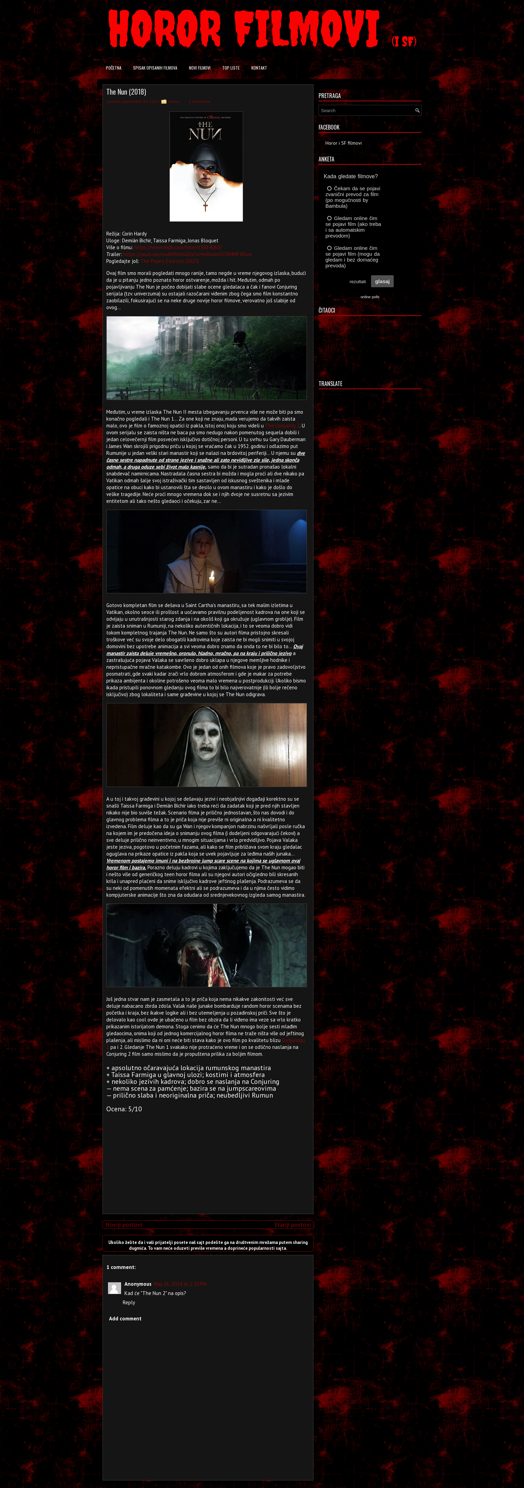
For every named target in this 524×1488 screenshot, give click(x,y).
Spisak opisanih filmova (155, 68)
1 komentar (199, 101)
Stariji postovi (292, 1225)
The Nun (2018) (126, 91)
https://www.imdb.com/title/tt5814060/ (178, 247)
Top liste (231, 68)
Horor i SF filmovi (343, 143)
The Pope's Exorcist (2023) (170, 261)
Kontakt (259, 68)
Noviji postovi (123, 1225)
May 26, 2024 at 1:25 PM (180, 1284)
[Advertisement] (206, 1160)
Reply (129, 1302)
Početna (113, 68)
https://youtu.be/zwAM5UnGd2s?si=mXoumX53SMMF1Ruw (187, 254)
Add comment (125, 1318)
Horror (174, 101)
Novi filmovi (200, 68)
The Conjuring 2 (282, 425)
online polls (369, 297)
